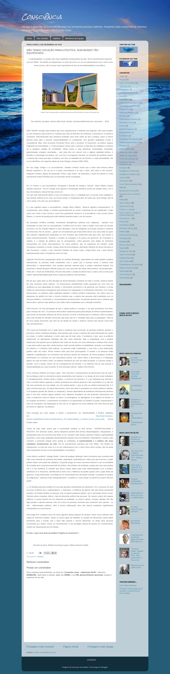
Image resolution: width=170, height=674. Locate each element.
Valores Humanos (126, 268)
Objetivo (56, 38)
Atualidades (124, 90)
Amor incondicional (127, 83)
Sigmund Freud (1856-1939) (137, 566)
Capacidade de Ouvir (128, 106)
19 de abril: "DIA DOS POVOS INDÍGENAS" (136, 375)
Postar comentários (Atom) (45, 652)
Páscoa (122, 222)
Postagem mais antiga (100, 646)
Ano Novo (123, 86)
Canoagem (124, 99)
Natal (121, 200)
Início (29, 38)
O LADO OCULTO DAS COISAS (137, 360)
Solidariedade (125, 258)
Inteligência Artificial (127, 171)
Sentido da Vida (126, 251)
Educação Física (126, 122)
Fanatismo (123, 136)
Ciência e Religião (126, 113)
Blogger (104, 667)
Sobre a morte (125, 255)
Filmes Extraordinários (128, 142)
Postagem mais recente (40, 646)
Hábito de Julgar (126, 156)
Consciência (42, 17)
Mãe (121, 187)
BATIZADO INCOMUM (135, 522)
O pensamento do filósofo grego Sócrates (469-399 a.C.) (137, 538)
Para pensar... (125, 218)
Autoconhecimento (127, 93)
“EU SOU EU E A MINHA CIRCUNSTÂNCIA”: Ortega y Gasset (137, 455)
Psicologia (123, 238)
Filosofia (122, 146)
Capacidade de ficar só (128, 103)
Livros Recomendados (128, 184)
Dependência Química (128, 119)
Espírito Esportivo (126, 129)
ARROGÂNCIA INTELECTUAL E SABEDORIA (137, 495)
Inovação (123, 168)
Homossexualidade (127, 159)
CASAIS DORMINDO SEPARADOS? (137, 481)
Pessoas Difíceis (126, 228)
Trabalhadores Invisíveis (129, 265)
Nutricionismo (125, 206)
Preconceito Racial (127, 235)
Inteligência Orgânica (128, 174)
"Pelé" (122, 76)
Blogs (121, 96)
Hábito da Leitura (126, 152)
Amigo (122, 80)
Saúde (122, 248)
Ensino (122, 126)
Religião (122, 241)
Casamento (124, 109)
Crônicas (123, 116)
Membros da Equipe (74, 38)
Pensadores (124, 225)
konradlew (84, 667)
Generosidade (125, 149)
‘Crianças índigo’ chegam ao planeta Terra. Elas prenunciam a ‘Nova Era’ (137, 554)
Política (40, 557)
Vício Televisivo (125, 274)
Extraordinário (125, 132)
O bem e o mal (125, 209)
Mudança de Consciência (129, 194)
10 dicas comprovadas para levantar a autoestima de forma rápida (130, 591)
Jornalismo (123, 181)
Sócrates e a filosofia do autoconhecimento (137, 402)
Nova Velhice (124, 203)
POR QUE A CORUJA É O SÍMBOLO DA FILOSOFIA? (136, 468)
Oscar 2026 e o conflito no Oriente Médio (130, 214)
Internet (122, 177)
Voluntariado (124, 278)
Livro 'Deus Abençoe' (128, 585)
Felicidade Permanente (129, 139)
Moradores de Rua (127, 191)
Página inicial (70, 646)
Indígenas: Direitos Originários (127, 163)
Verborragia (124, 271)
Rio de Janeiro (125, 245)
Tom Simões (42, 38)
